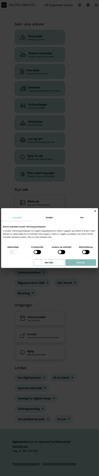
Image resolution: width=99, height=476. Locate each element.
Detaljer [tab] (49, 217)
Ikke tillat (49, 262)
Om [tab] (81, 217)
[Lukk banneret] (95, 211)
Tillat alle (80, 262)
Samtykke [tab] (17, 217)
